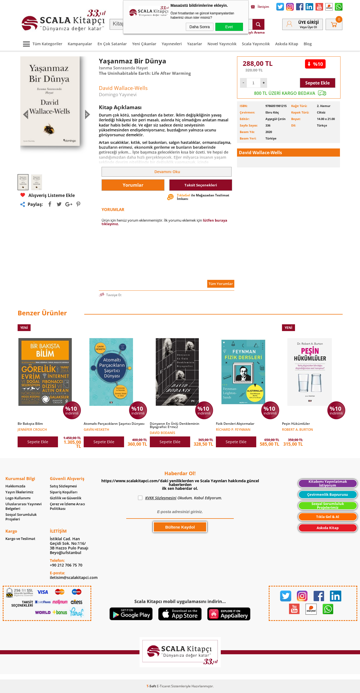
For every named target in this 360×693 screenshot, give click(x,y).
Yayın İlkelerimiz (19, 492)
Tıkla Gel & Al (327, 516)
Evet (229, 27)
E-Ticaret (163, 686)
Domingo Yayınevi (118, 94)
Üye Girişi (308, 22)
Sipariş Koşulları (63, 492)
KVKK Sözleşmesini (160, 497)
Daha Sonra (200, 27)
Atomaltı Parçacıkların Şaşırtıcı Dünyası (114, 423)
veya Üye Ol (308, 27)
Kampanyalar (80, 43)
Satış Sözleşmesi (63, 486)
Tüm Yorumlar (221, 283)
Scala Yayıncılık (256, 43)
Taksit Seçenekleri (200, 185)
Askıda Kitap (286, 43)
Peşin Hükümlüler (296, 423)
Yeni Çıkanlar (144, 43)
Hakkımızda (15, 486)
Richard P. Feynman (233, 429)
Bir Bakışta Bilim (30, 423)
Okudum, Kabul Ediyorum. (180, 498)
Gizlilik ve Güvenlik (65, 498)
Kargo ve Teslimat (20, 538)
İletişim (260, 6)
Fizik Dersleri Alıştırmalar (235, 423)
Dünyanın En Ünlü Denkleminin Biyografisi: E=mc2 (174, 425)
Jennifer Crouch (32, 429)
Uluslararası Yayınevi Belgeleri (23, 506)
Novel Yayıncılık (221, 43)
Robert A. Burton (297, 429)
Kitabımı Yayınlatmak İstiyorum (328, 483)
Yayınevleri (172, 43)
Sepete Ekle (317, 83)
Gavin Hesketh (96, 429)
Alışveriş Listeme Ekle (47, 195)
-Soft (152, 686)
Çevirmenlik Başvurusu (327, 494)
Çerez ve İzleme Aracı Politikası (67, 506)
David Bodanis (162, 432)
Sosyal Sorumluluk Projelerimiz (328, 505)
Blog (308, 43)
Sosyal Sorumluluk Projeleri (21, 517)
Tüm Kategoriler (41, 43)
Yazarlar (194, 43)
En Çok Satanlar (112, 43)
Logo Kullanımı (18, 498)
